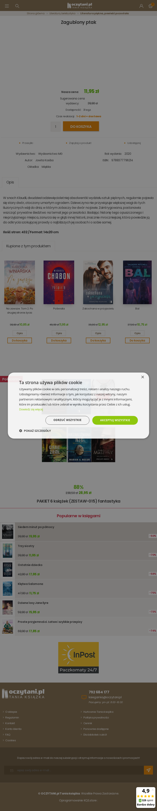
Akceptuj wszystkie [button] (114, 420)
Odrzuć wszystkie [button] (65, 420)
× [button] (142, 377)
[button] (35, 431)
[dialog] (78, 405)
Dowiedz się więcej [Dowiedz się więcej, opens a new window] (31, 409)
